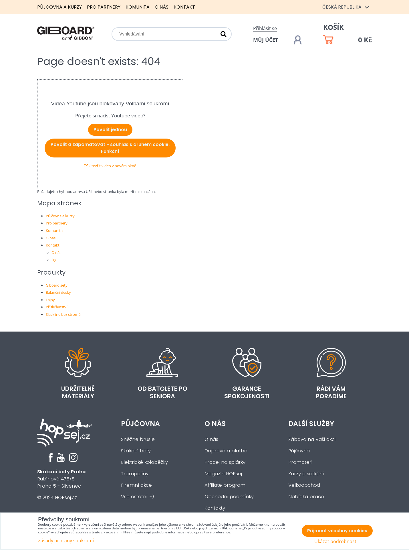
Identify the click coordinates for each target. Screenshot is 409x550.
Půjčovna (140, 423)
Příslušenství (56, 307)
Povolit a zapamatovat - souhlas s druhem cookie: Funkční (110, 148)
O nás (161, 7)
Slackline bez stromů (63, 314)
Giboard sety (56, 285)
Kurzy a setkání (306, 473)
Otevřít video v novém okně (110, 165)
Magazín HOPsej (223, 473)
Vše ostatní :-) (137, 496)
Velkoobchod (304, 485)
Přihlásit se (265, 28)
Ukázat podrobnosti (336, 541)
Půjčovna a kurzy (59, 7)
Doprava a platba (225, 451)
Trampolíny (134, 473)
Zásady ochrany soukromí (66, 540)
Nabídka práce (306, 496)
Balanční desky (58, 292)
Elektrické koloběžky (144, 462)
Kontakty (214, 508)
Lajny (50, 299)
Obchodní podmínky (229, 496)
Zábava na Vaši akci (311, 439)
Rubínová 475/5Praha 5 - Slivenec (61, 478)
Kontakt (184, 7)
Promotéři (300, 462)
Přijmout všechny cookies (337, 530)
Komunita (138, 7)
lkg (53, 259)
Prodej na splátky (224, 462)
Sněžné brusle (138, 439)
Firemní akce (136, 485)
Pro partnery (103, 7)
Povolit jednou (110, 129)
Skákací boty (136, 451)
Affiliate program (224, 485)
